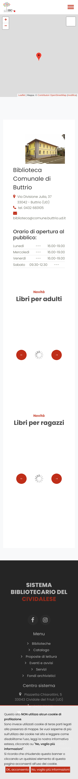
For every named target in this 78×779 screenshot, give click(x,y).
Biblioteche (39, 648)
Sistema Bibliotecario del (39, 596)
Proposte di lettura (39, 661)
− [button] (5, 26)
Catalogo (39, 654)
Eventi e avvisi (39, 667)
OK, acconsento (17, 769)
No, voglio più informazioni (50, 769)
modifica (72, 95)
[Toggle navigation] (71, 7)
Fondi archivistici (38, 680)
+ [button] (5, 20)
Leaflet (21, 95)
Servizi (39, 673)
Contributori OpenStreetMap (52, 95)
